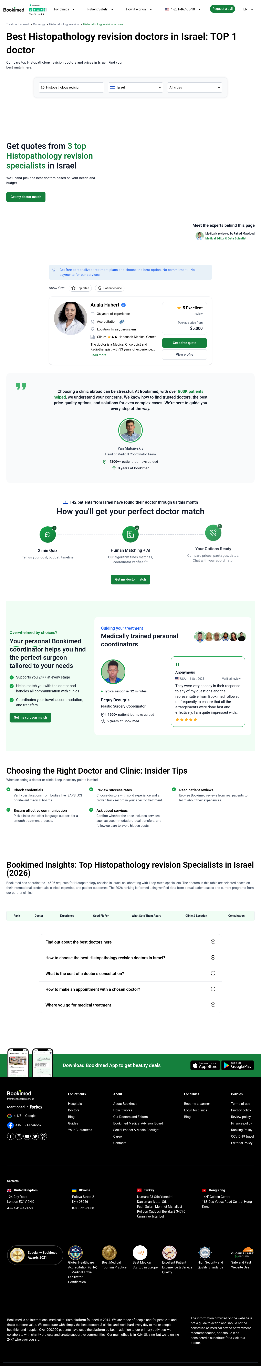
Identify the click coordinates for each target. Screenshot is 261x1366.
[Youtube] (27, 1136)
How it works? (139, 9)
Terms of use (240, 1104)
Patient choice (110, 288)
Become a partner (197, 1104)
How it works (122, 1110)
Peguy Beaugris (115, 700)
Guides (73, 1123)
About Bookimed (125, 1104)
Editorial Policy (241, 1143)
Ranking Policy (241, 1130)
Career (118, 1136)
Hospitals (75, 1104)
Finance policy (241, 1123)
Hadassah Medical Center (137, 337)
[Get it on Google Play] (237, 1065)
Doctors (74, 1110)
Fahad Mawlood (244, 233)
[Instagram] (18, 1136)
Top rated (80, 288)
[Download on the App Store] (205, 1065)
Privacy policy (241, 1110)
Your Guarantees (80, 1130)
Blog (71, 1117)
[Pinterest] (43, 1136)
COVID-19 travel (242, 1136)
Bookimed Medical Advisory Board (138, 1123)
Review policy (241, 1117)
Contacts (119, 1143)
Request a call (222, 9)
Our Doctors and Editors (130, 1117)
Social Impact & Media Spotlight (136, 1130)
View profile (184, 354)
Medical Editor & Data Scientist (225, 238)
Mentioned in (24, 1107)
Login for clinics (195, 1110)
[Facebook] (10, 1136)
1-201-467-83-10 (183, 9)
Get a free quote (184, 343)
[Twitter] (35, 1136)
